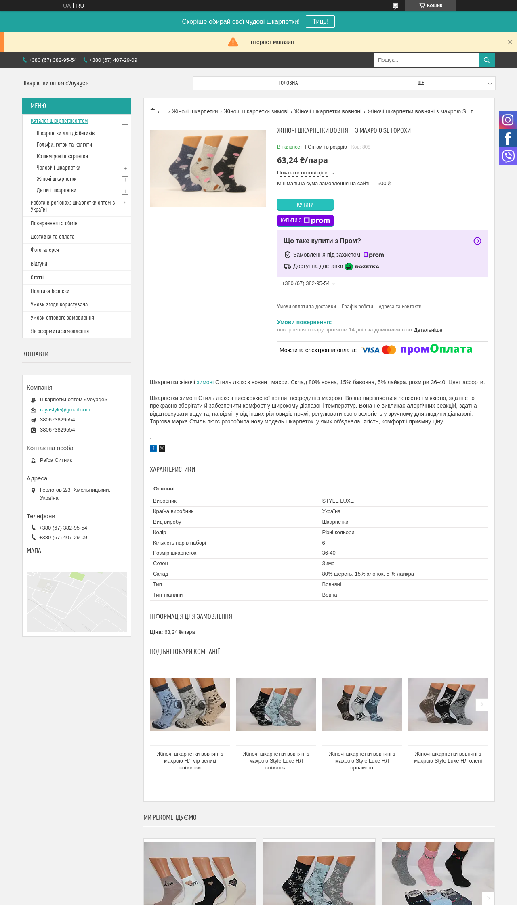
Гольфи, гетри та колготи (64, 145)
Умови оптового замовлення (62, 318)
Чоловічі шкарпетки (58, 168)
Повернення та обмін (54, 223)
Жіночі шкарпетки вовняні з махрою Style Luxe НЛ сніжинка (276, 761)
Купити (305, 205)
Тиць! (320, 21)
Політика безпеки (50, 291)
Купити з (305, 220)
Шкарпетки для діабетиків (66, 133)
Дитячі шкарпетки (56, 190)
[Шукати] (487, 60)
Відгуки (39, 264)
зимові (205, 382)
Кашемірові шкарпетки (62, 156)
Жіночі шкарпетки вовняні (328, 111)
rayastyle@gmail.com (65, 409)
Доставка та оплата (53, 237)
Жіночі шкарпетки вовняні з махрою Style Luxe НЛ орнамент (362, 761)
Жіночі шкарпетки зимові (256, 111)
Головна (288, 83)
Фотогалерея (45, 250)
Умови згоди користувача (59, 305)
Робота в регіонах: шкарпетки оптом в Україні (73, 206)
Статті (37, 277)
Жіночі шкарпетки (195, 111)
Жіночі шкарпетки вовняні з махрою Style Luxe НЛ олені (448, 757)
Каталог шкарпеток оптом (59, 121)
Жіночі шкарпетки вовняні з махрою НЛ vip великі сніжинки (190, 761)
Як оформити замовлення (60, 331)
